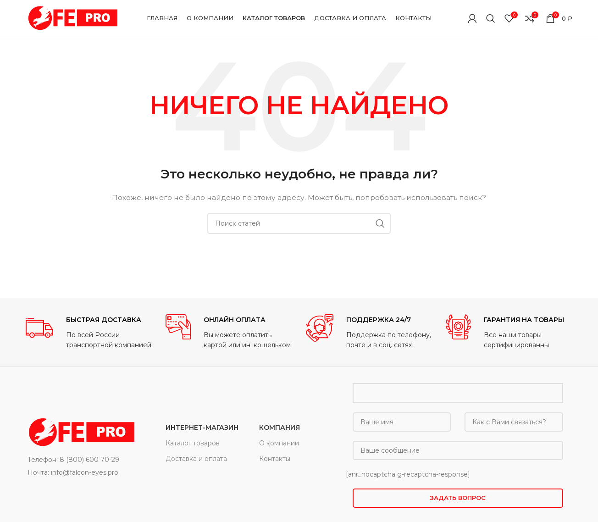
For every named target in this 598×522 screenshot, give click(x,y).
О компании (279, 443)
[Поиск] (491, 18)
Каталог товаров (193, 443)
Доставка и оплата (196, 459)
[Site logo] (71, 18)
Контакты (274, 459)
